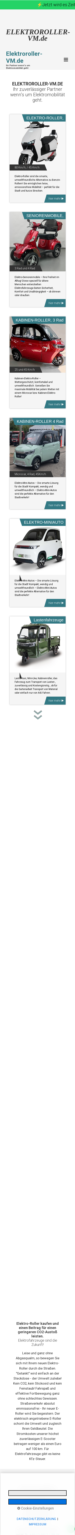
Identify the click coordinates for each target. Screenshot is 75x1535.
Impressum (37, 1524)
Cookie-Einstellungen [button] (35, 1508)
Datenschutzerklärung (36, 1519)
